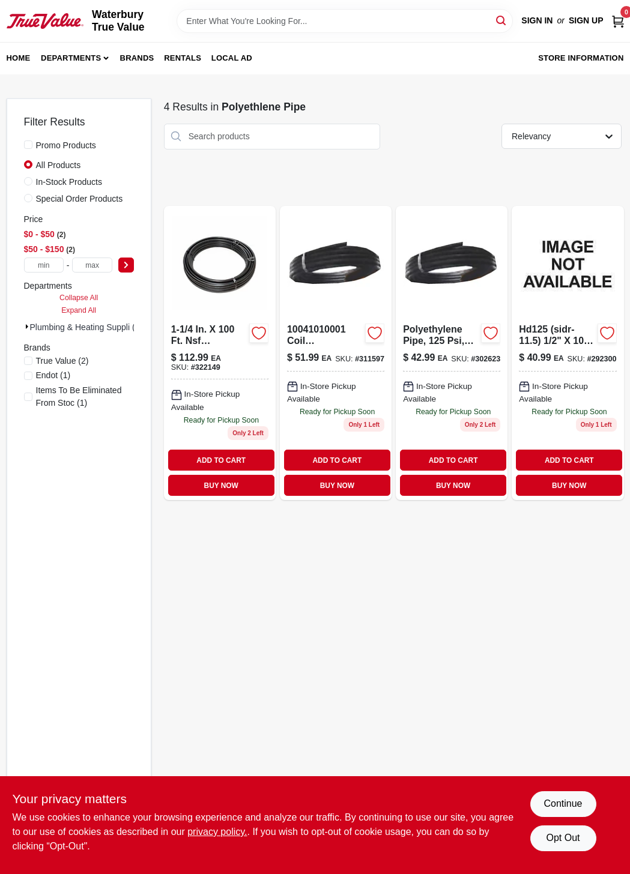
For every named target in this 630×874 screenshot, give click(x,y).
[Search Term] (345, 21)
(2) (62, 361)
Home (19, 57)
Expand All (78, 310)
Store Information (580, 57)
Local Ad (231, 57)
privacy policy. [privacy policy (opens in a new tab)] (217, 832)
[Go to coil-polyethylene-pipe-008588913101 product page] (336, 353)
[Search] (501, 20)
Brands (137, 57)
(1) (53, 375)
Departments (71, 57)
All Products (58, 165)
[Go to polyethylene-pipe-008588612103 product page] (451, 353)
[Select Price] (126, 265)
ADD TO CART (221, 460)
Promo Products (66, 145)
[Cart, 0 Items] (618, 20)
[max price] (92, 265)
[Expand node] (27, 326)
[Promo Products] (28, 144)
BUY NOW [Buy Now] (221, 485)
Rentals (182, 57)
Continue (563, 803)
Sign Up (586, 20)
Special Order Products (79, 199)
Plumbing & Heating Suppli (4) (86, 327)
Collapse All (78, 298)
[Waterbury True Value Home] (45, 21)
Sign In (537, 20)
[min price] (44, 265)
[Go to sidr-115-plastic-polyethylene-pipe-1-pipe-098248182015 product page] (567, 353)
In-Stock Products (69, 182)
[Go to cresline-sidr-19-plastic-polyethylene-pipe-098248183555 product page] (220, 353)
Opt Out (563, 838)
